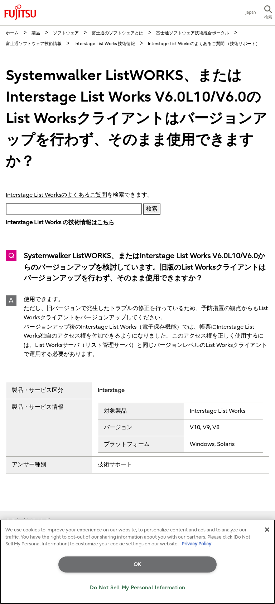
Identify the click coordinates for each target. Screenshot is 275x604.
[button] (268, 12)
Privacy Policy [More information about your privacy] (196, 543)
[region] (137, 561)
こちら (105, 222)
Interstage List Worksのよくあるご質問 (56, 195)
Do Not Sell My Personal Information (137, 588)
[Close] (267, 529)
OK (137, 564)
